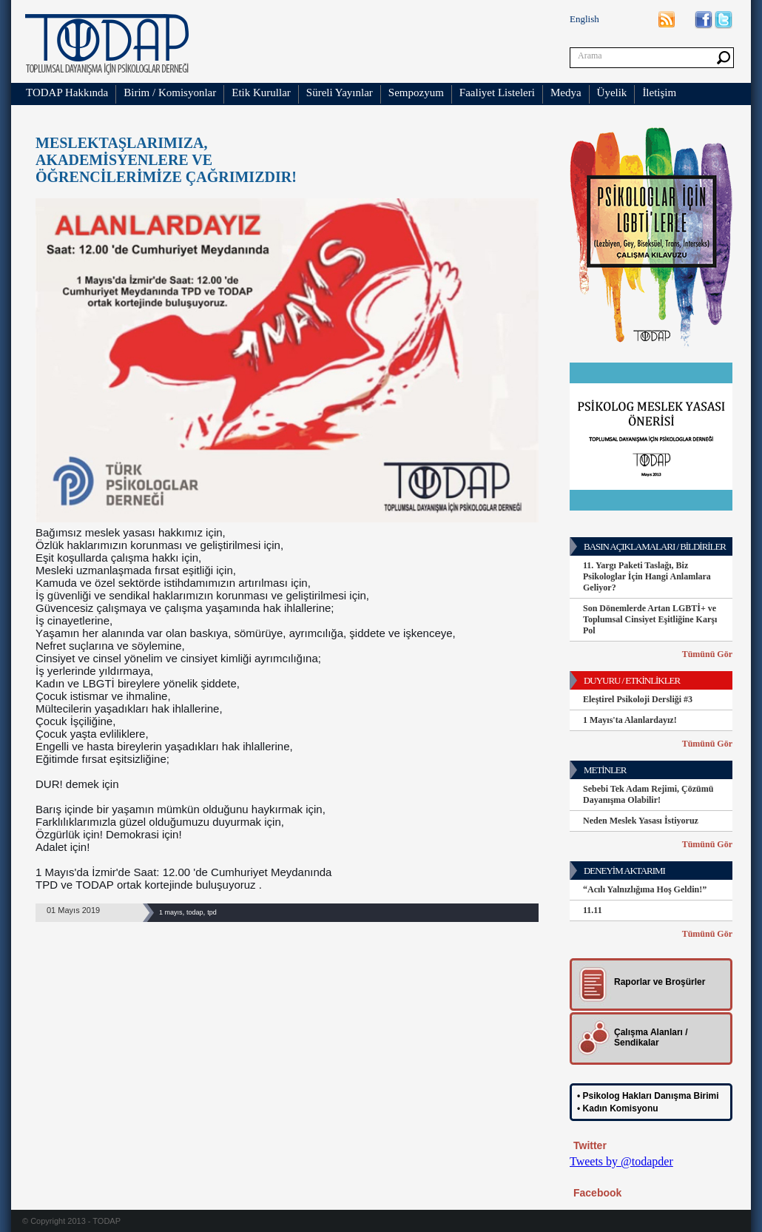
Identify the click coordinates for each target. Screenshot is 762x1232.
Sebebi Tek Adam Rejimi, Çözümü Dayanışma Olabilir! (648, 794)
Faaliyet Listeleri (497, 92)
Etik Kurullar (261, 92)
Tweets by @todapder (621, 1161)
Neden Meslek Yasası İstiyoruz (640, 820)
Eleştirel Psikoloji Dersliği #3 (637, 699)
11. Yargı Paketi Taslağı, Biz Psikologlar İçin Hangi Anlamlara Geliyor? (647, 576)
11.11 (592, 910)
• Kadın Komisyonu (617, 1108)
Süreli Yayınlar (339, 92)
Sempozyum (416, 92)
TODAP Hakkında (67, 92)
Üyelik (612, 92)
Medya (565, 92)
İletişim (659, 92)
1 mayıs (171, 912)
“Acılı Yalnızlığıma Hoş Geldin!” (645, 889)
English (584, 18)
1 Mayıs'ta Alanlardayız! (630, 720)
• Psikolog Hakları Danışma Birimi (648, 1096)
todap (194, 912)
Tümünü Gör (707, 654)
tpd (212, 912)
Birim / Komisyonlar (170, 92)
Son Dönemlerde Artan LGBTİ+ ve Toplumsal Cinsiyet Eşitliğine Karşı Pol (650, 619)
